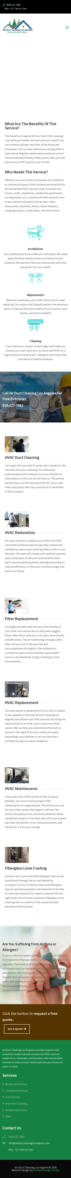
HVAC (8, 1116)
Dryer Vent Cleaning (16, 1103)
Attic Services (12, 1097)
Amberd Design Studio (46, 1170)
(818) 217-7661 (16, 1136)
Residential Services (16, 1084)
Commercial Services (16, 1090)
